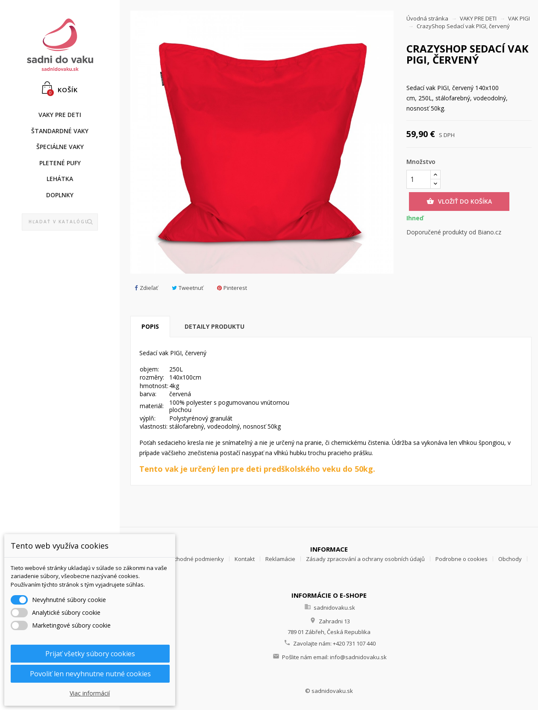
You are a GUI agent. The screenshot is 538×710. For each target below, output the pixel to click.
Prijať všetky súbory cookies (90, 653)
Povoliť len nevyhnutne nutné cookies (90, 673)
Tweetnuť (187, 288)
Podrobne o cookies (461, 559)
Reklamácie (280, 559)
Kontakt (245, 559)
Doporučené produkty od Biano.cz (453, 232)
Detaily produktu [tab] (214, 326)
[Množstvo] (418, 179)
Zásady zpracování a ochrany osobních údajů (365, 559)
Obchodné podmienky (195, 559)
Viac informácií (90, 693)
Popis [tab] (150, 326)
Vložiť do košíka (459, 201)
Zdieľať (146, 288)
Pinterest (232, 288)
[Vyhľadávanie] (60, 222)
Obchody (510, 559)
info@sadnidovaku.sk (358, 657)
